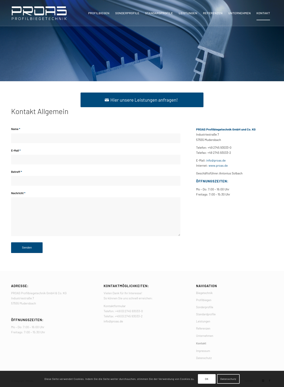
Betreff (16, 172)
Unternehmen (204, 336)
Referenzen (203, 328)
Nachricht (18, 193)
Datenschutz (204, 358)
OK (207, 378)
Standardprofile (206, 314)
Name (15, 129)
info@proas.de (216, 160)
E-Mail (16, 150)
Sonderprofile (204, 307)
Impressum (203, 351)
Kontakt (201, 343)
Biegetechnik (204, 293)
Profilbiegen (203, 300)
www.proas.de (218, 165)
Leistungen (203, 321)
